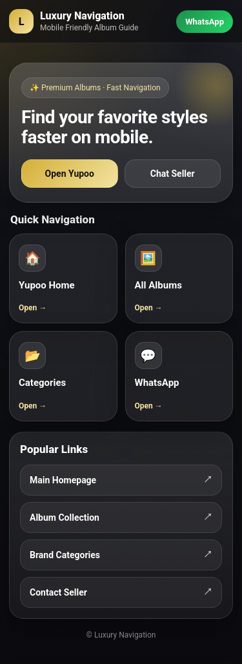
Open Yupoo (69, 173)
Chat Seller (172, 173)
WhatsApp (204, 21)
